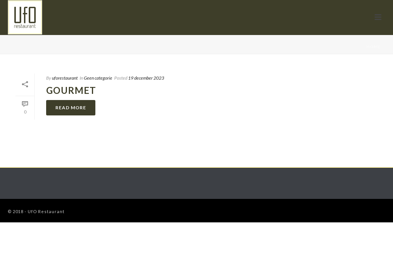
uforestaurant (65, 78)
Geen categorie (98, 78)
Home (373, 46)
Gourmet (71, 90)
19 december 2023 (146, 78)
